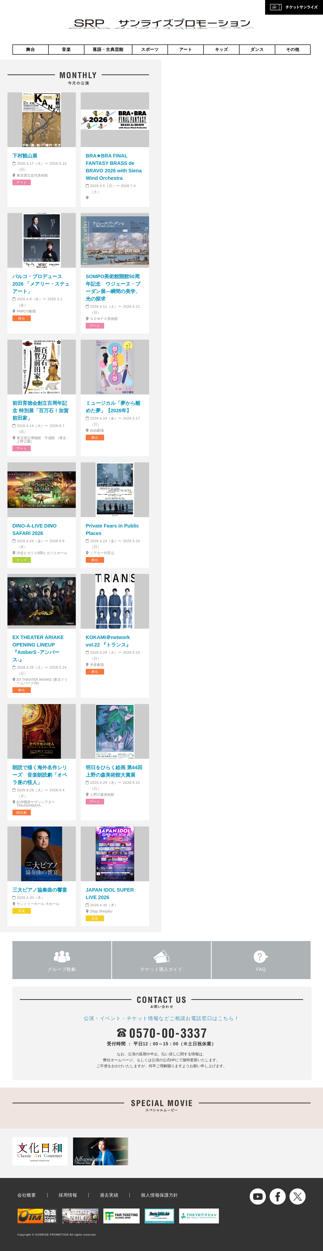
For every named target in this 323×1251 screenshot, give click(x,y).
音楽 (66, 49)
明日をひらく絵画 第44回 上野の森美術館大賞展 (114, 771)
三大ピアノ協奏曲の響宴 (39, 890)
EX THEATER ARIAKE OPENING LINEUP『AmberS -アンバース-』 (38, 648)
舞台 (30, 49)
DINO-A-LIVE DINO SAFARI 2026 (34, 529)
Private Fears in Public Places (112, 529)
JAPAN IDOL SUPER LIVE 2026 (110, 893)
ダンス (257, 49)
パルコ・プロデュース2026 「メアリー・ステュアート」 (41, 284)
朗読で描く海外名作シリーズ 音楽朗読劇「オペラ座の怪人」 (39, 775)
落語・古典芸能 (108, 49)
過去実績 (109, 1195)
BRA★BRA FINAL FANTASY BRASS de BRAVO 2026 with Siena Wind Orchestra (114, 167)
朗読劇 (21, 812)
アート (185, 49)
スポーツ (150, 49)
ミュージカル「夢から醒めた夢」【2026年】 (113, 406)
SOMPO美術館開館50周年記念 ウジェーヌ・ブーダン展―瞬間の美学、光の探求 (113, 288)
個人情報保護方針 (159, 1195)
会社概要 (26, 1195)
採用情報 (68, 1195)
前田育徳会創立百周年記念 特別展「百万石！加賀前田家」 (40, 410)
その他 (292, 49)
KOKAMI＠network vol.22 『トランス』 (108, 641)
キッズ (221, 49)
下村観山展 (24, 155)
